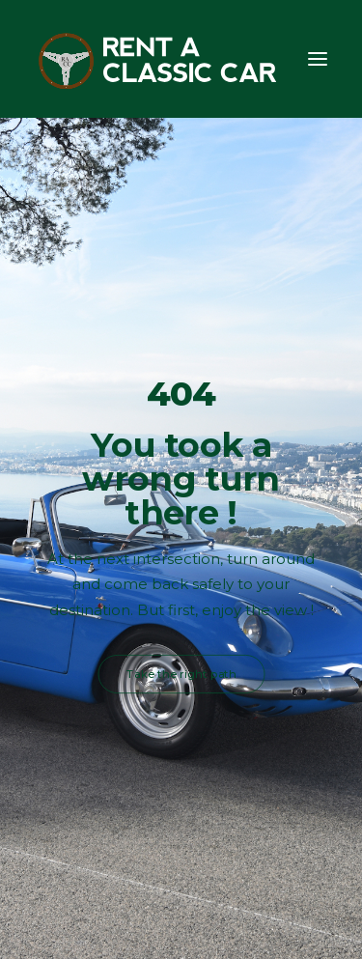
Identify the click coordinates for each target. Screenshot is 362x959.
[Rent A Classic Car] (158, 59)
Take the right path (181, 674)
